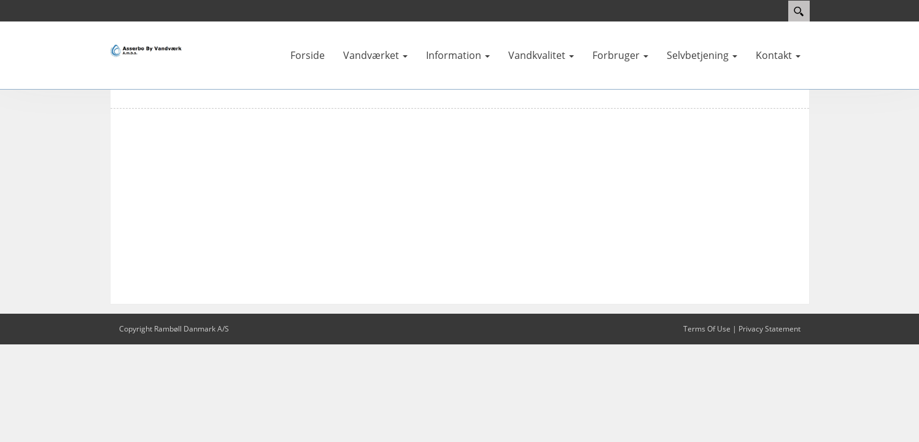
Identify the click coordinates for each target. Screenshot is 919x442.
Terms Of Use (707, 329)
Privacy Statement (770, 329)
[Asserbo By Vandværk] (147, 50)
